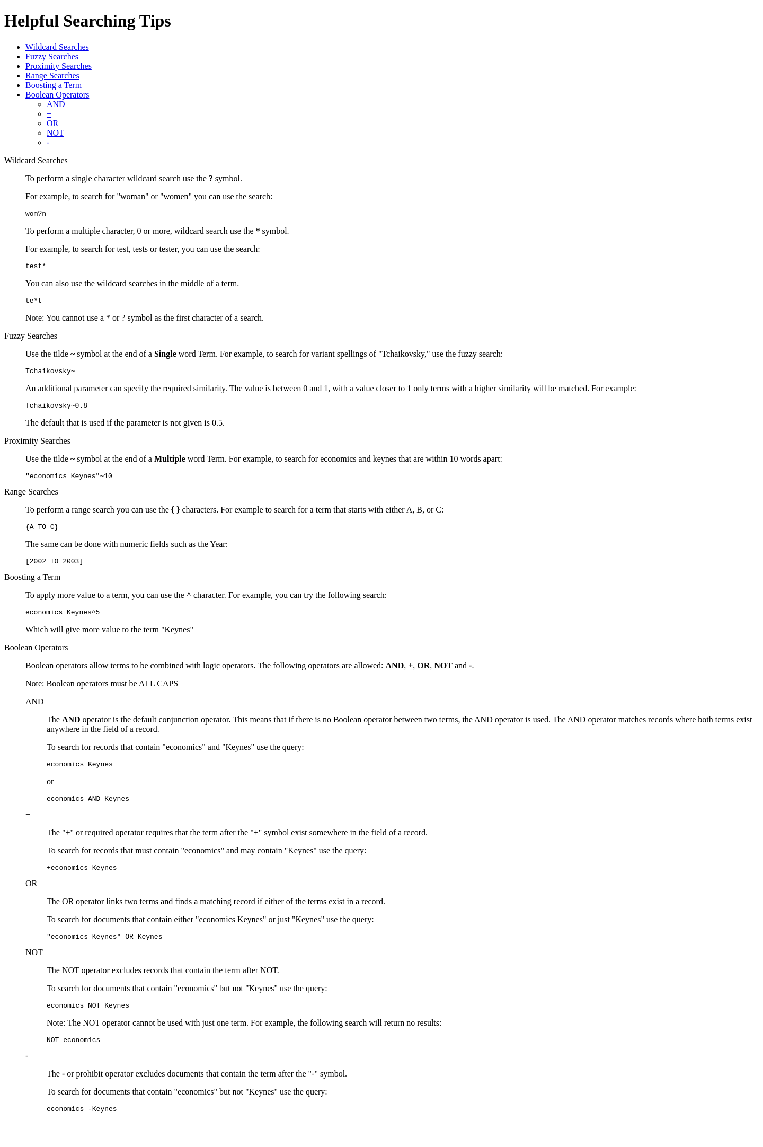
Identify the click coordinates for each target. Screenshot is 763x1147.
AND (56, 104)
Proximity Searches (58, 65)
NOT (55, 132)
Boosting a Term (53, 85)
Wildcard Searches (57, 46)
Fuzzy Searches (51, 56)
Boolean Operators (57, 94)
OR (52, 123)
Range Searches (52, 75)
